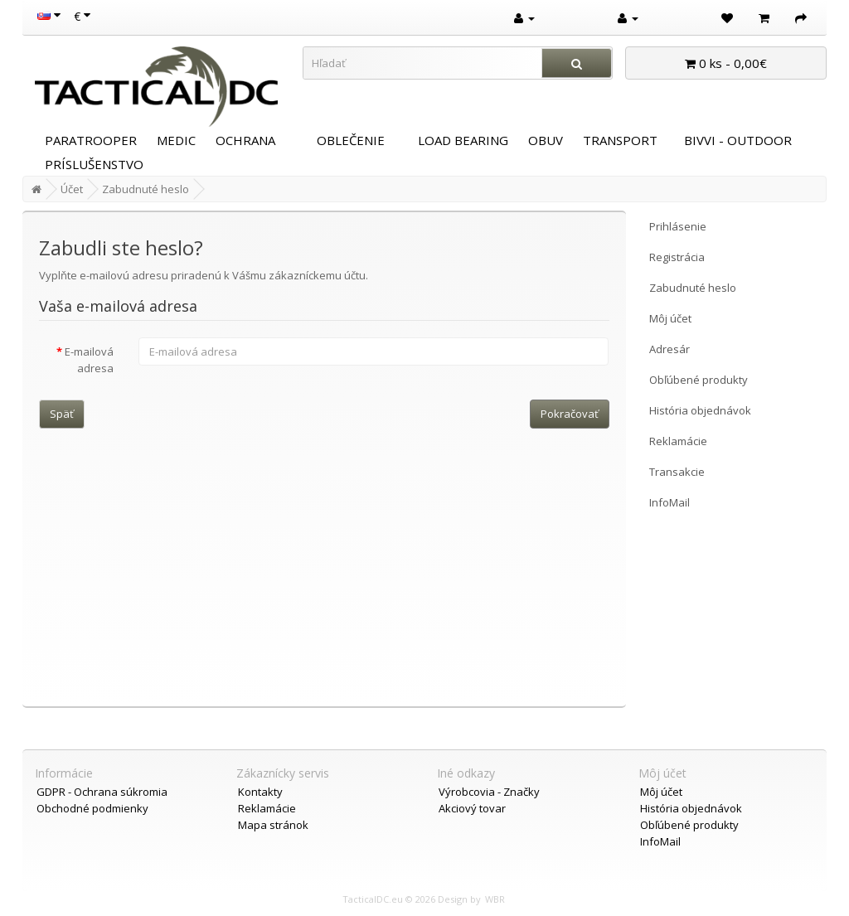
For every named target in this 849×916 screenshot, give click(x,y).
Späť (62, 413)
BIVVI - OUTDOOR (738, 140)
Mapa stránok (273, 824)
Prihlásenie (677, 226)
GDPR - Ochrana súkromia (101, 791)
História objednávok (700, 410)
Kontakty (260, 791)
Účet (72, 189)
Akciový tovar (472, 808)
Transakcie (677, 471)
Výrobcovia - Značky (489, 791)
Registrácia (677, 257)
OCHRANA (245, 140)
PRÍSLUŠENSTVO (94, 164)
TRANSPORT (620, 140)
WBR (495, 899)
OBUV (545, 140)
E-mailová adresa (89, 360)
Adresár (669, 349)
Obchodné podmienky (92, 808)
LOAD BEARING (463, 140)
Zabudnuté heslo (145, 189)
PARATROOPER (91, 140)
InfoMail (669, 502)
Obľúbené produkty (698, 379)
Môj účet (670, 318)
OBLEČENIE (351, 140)
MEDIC (176, 140)
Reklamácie (678, 441)
